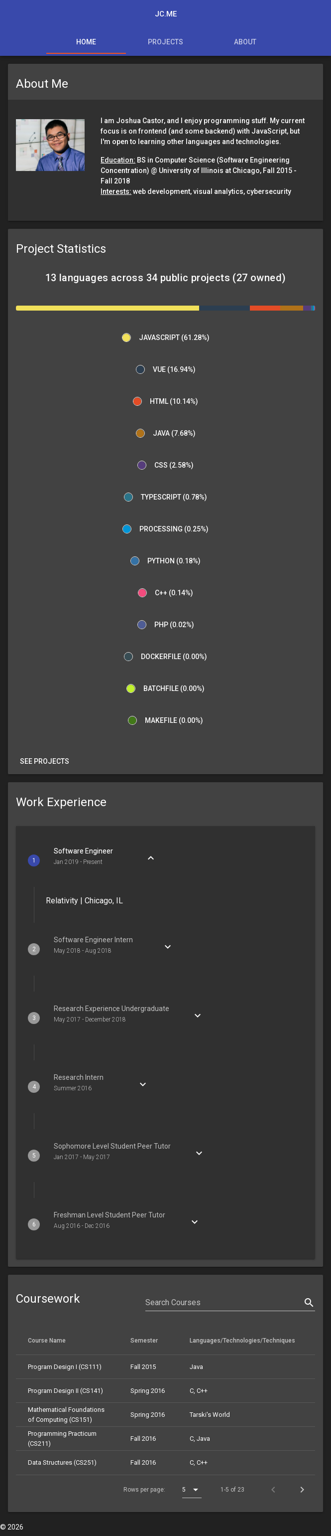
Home (86, 42)
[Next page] (302, 1490)
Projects (165, 42)
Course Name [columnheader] (51, 1340)
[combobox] (192, 1490)
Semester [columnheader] (148, 1340)
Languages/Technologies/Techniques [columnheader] (246, 1340)
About (245, 42)
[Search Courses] (223, 1303)
